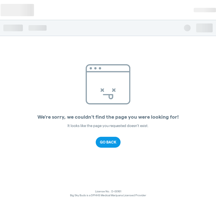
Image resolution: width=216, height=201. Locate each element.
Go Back (108, 142)
